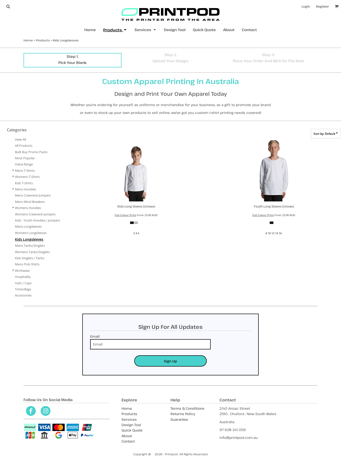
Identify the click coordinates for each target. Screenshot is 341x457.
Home (28, 40)
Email (95, 336)
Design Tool (131, 424)
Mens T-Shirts (25, 170)
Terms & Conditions (187, 408)
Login (306, 6)
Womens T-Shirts (27, 176)
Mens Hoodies (25, 189)
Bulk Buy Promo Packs (31, 152)
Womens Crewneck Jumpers (35, 214)
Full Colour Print (125, 215)
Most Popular (25, 158)
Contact (128, 441)
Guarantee (179, 419)
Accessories (23, 295)
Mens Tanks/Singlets (30, 245)
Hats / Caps (23, 283)
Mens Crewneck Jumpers (33, 195)
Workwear (22, 270)
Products (43, 40)
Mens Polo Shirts (27, 264)
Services (129, 419)
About (127, 435)
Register (322, 6)
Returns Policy (182, 413)
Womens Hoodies (28, 208)
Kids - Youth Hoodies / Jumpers (37, 220)
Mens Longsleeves (28, 226)
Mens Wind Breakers (30, 201)
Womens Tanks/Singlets (32, 252)
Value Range (24, 164)
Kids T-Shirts (24, 183)
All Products (23, 145)
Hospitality (23, 276)
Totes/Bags (23, 289)
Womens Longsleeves (31, 233)
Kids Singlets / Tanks (29, 258)
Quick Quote (132, 430)
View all (20, 139)
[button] (8, 6)
